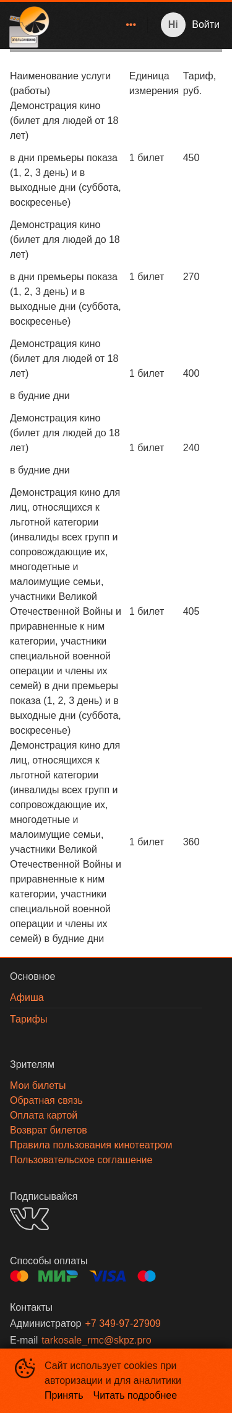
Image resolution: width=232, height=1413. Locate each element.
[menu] (101, 25)
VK (29, 1218)
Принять (64, 1395)
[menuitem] (131, 25)
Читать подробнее (135, 1395)
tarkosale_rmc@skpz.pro (96, 1340)
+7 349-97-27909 (122, 1323)
